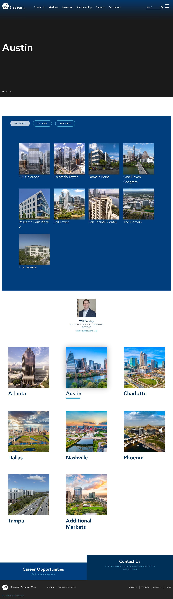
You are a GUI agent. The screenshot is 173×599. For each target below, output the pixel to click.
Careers (100, 7)
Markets (53, 7)
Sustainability (84, 7)
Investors (67, 7)
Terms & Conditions (67, 587)
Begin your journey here (43, 574)
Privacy (50, 587)
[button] (29, 372)
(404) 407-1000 (130, 569)
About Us (39, 7)
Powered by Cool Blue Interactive (13, 596)
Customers (114, 7)
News (168, 587)
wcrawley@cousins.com (86, 331)
